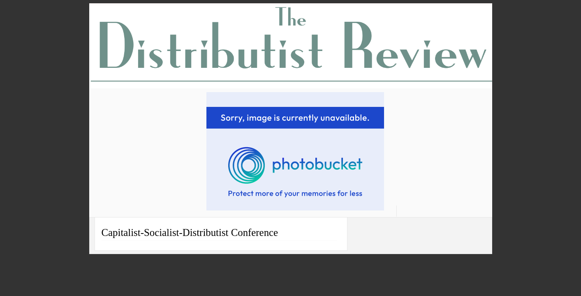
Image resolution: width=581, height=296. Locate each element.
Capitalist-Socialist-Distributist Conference (190, 232)
